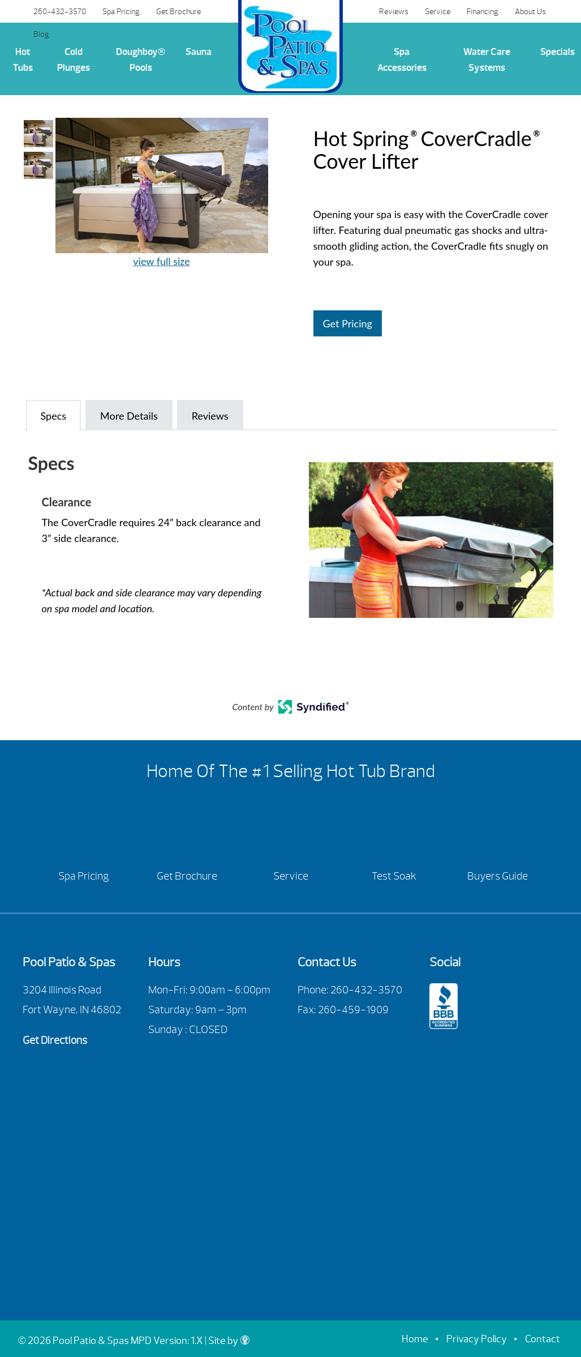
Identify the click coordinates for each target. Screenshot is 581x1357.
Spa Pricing (121, 11)
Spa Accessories (402, 59)
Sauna (199, 51)
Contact (542, 1339)
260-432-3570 (59, 11)
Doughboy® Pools (140, 59)
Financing (482, 11)
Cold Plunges (73, 59)
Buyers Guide (497, 876)
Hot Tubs (23, 59)
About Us (530, 11)
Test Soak (394, 876)
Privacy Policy (476, 1339)
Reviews (393, 11)
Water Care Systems (486, 59)
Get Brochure (178, 11)
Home (415, 1339)
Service (437, 11)
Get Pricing (347, 323)
